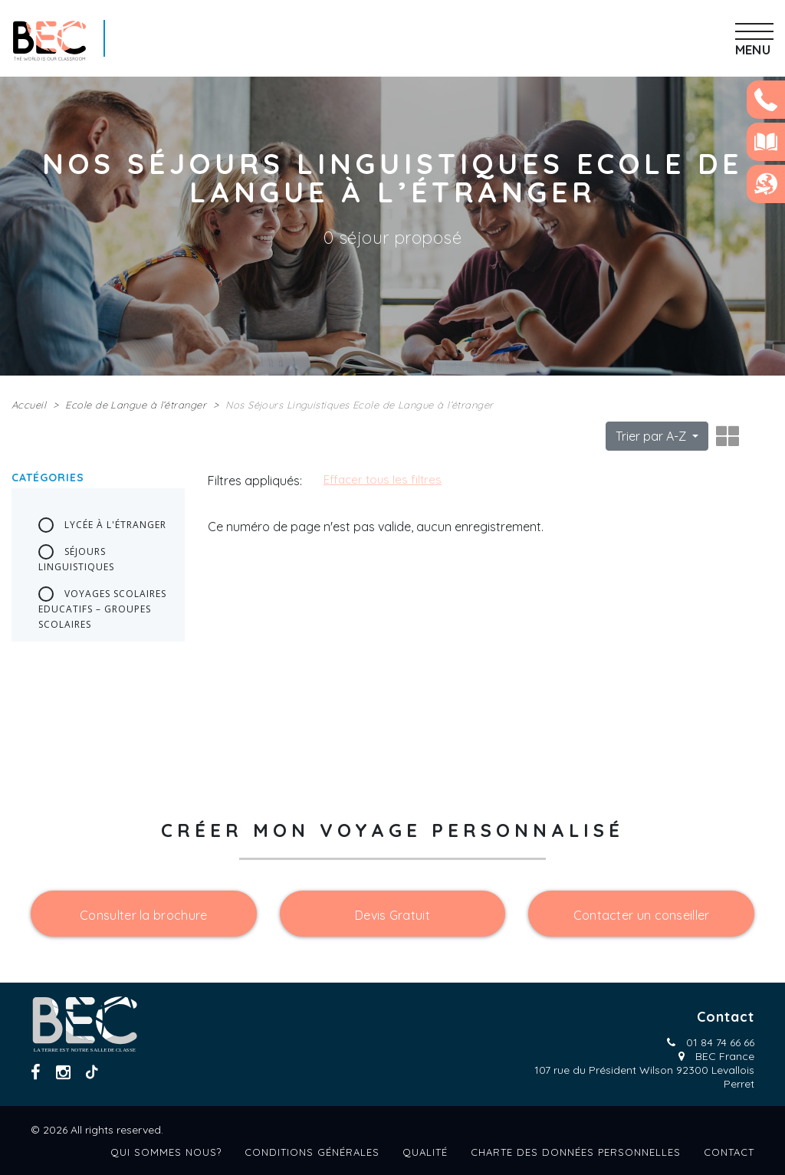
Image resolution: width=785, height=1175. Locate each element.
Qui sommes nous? (166, 1152)
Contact (729, 1152)
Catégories (47, 477)
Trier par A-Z (652, 436)
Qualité (425, 1152)
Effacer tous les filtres (383, 479)
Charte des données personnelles (576, 1152)
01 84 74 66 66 (720, 1042)
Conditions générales (312, 1152)
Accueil (28, 405)
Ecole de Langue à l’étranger (135, 405)
